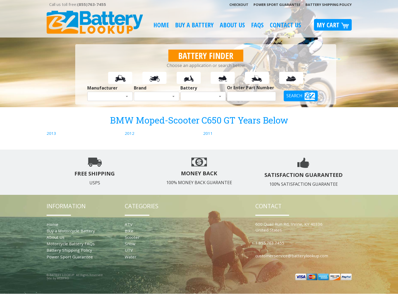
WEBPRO (63, 278)
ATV (128, 224)
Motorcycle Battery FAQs (71, 243)
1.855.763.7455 (269, 242)
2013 (51, 133)
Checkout (238, 4)
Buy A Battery (194, 24)
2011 (208, 133)
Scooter (132, 237)
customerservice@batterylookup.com (291, 255)
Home (161, 24)
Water (131, 256)
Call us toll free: (77, 4)
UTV (129, 250)
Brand (140, 88)
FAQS (257, 24)
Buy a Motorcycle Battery (71, 230)
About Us (232, 24)
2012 (129, 133)
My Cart (333, 24)
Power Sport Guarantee (276, 4)
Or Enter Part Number (250, 88)
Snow (130, 243)
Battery (188, 88)
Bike (129, 230)
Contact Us (285, 24)
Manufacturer (102, 88)
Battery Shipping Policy (328, 4)
